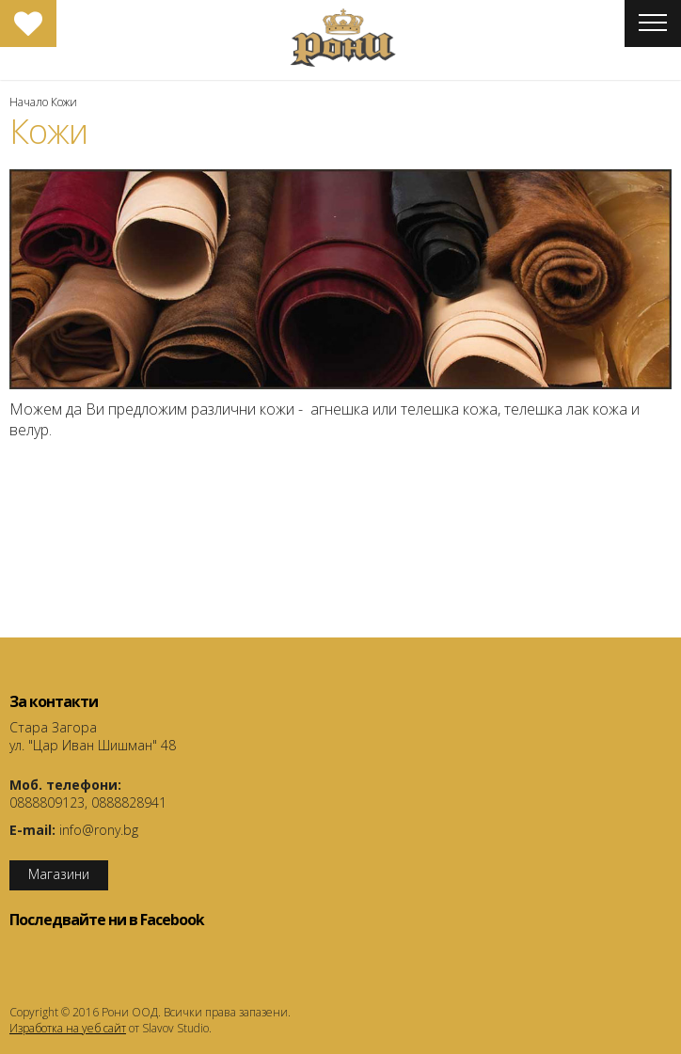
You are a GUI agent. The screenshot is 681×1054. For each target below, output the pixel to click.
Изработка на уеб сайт (67, 1028)
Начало (28, 102)
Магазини (58, 874)
